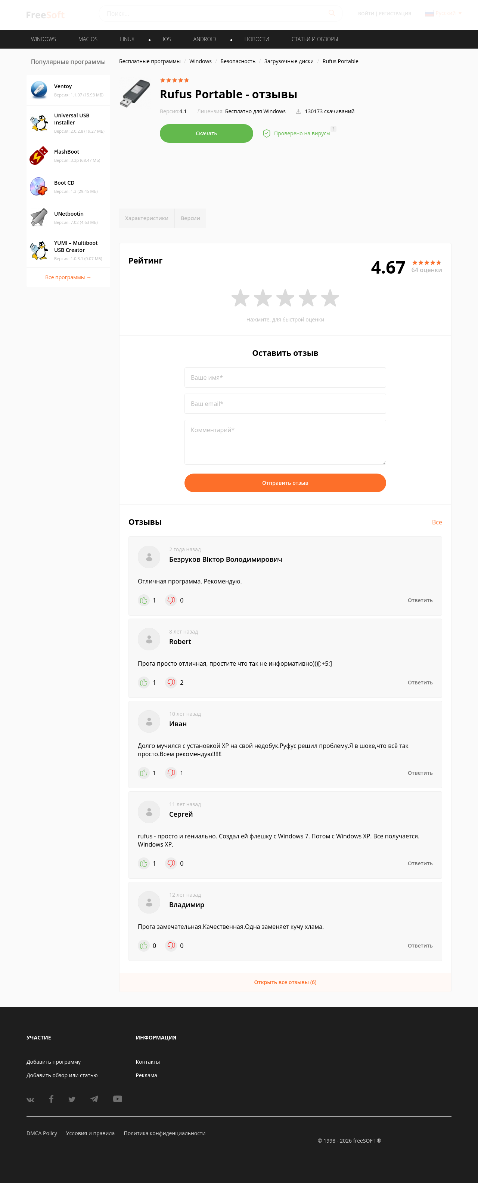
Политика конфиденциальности (164, 1133)
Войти (366, 13)
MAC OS (87, 39)
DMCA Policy (42, 1133)
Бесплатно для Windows (255, 111)
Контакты (148, 1061)
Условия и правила (90, 1133)
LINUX (127, 39)
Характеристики (146, 218)
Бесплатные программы (150, 61)
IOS (167, 39)
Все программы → (68, 277)
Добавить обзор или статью (62, 1075)
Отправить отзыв (285, 482)
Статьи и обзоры (315, 39)
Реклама (146, 1075)
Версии (190, 218)
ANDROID (204, 39)
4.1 (173, 111)
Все (437, 522)
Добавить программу (54, 1061)
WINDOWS (43, 39)
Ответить (420, 600)
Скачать (206, 133)
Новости (257, 39)
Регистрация (395, 13)
